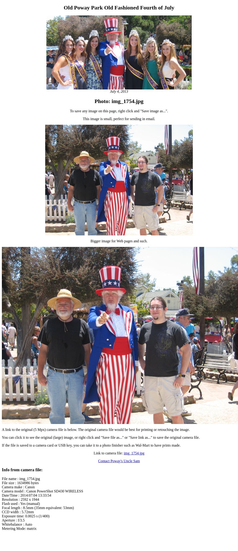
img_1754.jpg (134, 453)
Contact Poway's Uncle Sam (119, 461)
